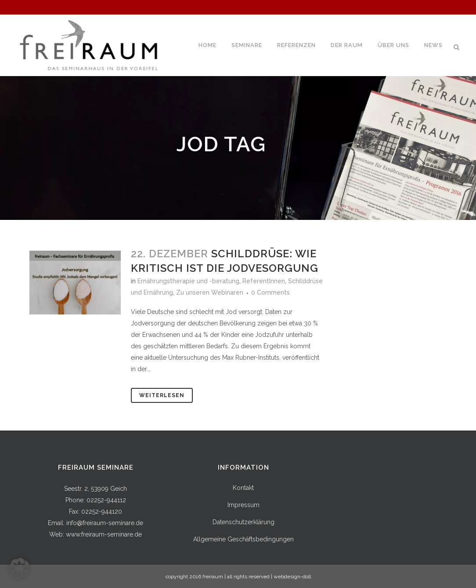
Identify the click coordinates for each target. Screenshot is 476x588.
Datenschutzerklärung (243, 522)
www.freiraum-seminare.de (104, 534)
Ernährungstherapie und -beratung (188, 281)
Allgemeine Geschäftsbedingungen (243, 539)
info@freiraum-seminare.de (104, 522)
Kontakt (243, 487)
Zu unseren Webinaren (209, 292)
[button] (19, 568)
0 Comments (270, 292)
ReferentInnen (263, 281)
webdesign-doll (292, 576)
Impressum (243, 504)
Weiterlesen (161, 395)
